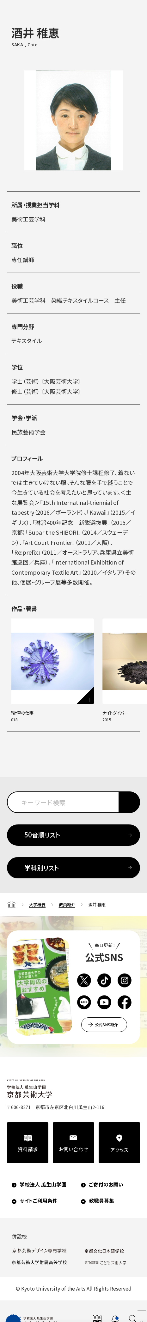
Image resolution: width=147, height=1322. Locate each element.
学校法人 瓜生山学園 (43, 1184)
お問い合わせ (73, 1149)
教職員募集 (101, 1200)
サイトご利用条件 (39, 1200)
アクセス (119, 1149)
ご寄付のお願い (106, 1184)
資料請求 (28, 1149)
